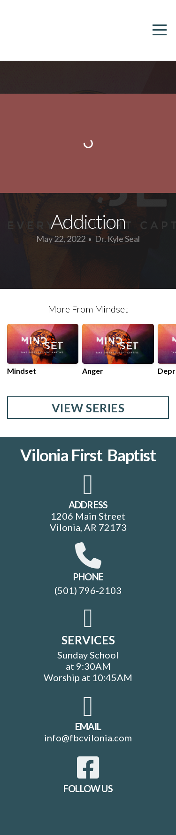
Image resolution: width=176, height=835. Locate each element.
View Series (88, 408)
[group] (42, 353)
